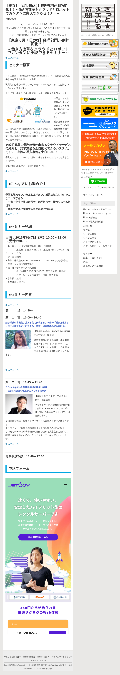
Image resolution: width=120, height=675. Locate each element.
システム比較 (89, 233)
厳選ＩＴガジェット (93, 257)
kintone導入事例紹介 (93, 221)
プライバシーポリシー (94, 195)
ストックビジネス (92, 242)
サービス (87, 229)
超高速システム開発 (93, 266)
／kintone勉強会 (28, 657)
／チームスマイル (38, 660)
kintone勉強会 (90, 217)
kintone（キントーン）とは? (97, 213)
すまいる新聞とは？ (12, 657)
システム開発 (89, 238)
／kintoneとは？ (42, 657)
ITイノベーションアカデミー (97, 209)
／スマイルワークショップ (61, 657)
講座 (85, 261)
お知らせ (87, 225)
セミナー (87, 253)
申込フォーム (12, 57)
